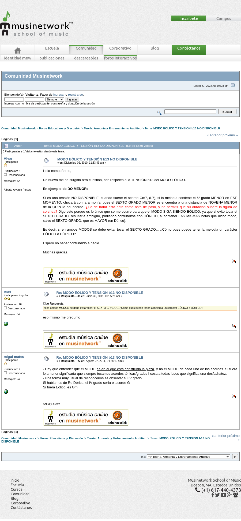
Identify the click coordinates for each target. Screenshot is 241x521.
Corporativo (120, 48)
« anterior (214, 135)
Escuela (52, 48)
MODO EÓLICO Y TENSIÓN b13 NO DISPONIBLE (186, 128)
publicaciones (52, 58)
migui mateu (14, 357)
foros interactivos (120, 58)
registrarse (75, 94)
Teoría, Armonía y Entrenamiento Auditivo (112, 128)
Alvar (8, 158)
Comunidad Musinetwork (18, 128)
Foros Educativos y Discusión (60, 128)
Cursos (16, 489)
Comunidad (86, 48)
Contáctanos (189, 48)
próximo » (230, 135)
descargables (86, 58)
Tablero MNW (66, 118)
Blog (154, 48)
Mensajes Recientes (32, 118)
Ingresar (81, 118)
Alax (7, 292)
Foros (13, 118)
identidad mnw (17, 58)
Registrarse (95, 118)
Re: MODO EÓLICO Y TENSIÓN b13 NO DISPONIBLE (100, 293)
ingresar (59, 94)
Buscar (51, 118)
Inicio (15, 480)
